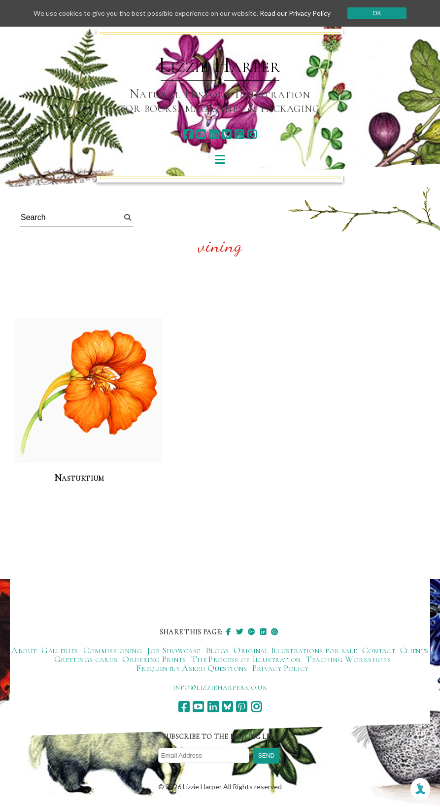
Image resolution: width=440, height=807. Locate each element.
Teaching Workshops (348, 659)
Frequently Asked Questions (191, 667)
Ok (376, 13)
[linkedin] (213, 134)
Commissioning (112, 650)
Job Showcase (173, 650)
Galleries (59, 650)
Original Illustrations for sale (295, 650)
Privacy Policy (280, 667)
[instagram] (252, 134)
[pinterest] (239, 134)
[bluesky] (226, 134)
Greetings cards (85, 659)
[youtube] (200, 134)
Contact (379, 650)
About (23, 650)
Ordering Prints (154, 659)
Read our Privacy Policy (295, 13)
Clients (414, 650)
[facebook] (188, 134)
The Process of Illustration (246, 659)
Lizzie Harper (219, 65)
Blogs (217, 650)
